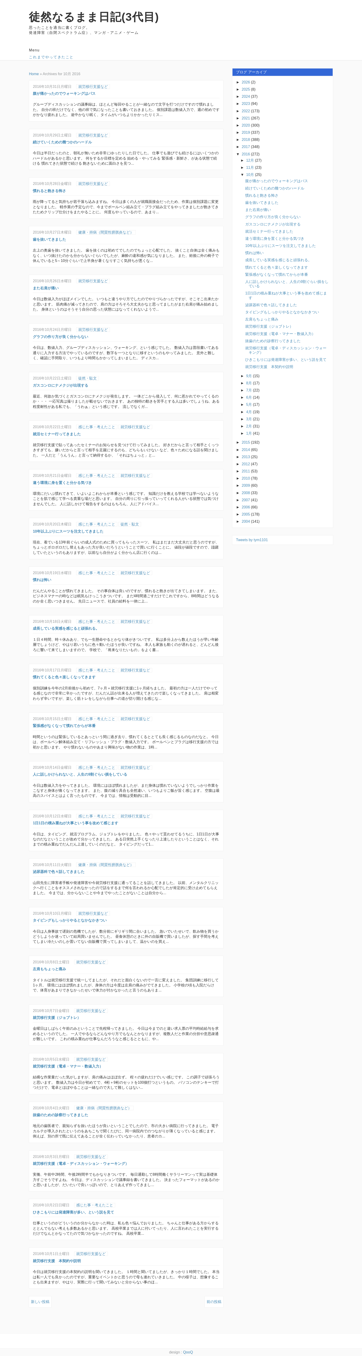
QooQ (188, 1352)
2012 (246, 464)
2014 (246, 450)
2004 (246, 521)
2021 (246, 118)
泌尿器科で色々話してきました (58, 872)
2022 (246, 111)
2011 (246, 471)
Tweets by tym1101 (252, 540)
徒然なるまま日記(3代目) (94, 17)
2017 (246, 147)
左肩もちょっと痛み (49, 969)
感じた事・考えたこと (96, 427)
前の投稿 (214, 1302)
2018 (246, 140)
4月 (249, 412)
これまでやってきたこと (51, 57)
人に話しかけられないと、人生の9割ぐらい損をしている (80, 774)
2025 (246, 89)
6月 (249, 397)
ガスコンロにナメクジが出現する (60, 385)
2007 (246, 500)
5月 (249, 405)
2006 (246, 507)
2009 (246, 485)
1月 (249, 433)
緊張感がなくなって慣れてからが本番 (64, 726)
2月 (249, 426)
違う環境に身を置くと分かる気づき (62, 483)
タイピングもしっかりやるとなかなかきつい (70, 920)
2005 (246, 514)
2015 (246, 442)
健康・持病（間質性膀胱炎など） (106, 232)
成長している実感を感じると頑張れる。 (66, 628)
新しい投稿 (40, 1302)
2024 (246, 96)
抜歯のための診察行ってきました (60, 1115)
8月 (249, 383)
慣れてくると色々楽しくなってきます (64, 677)
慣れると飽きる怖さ (49, 191)
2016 (246, 154)
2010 (246, 478)
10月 (250, 175)
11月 (250, 167)
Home (34, 74)
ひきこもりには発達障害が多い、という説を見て (73, 1212)
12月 (250, 160)
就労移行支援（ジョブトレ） (57, 1018)
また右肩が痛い (46, 288)
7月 (249, 390)
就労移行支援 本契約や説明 (57, 1261)
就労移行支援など (93, 87)
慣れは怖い (42, 580)
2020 (246, 125)
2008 (246, 493)
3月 (249, 419)
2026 (246, 82)
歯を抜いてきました (49, 239)
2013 (246, 457)
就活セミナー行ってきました (57, 434)
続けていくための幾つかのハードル (62, 142)
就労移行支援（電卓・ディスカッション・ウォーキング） (81, 1164)
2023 (246, 104)
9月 (249, 376)
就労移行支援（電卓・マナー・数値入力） (68, 1066)
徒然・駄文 (87, 378)
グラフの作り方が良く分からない (60, 337)
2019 (246, 132)
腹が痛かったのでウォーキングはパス (64, 93)
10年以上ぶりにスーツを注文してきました (68, 531)
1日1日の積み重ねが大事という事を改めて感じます (75, 823)
